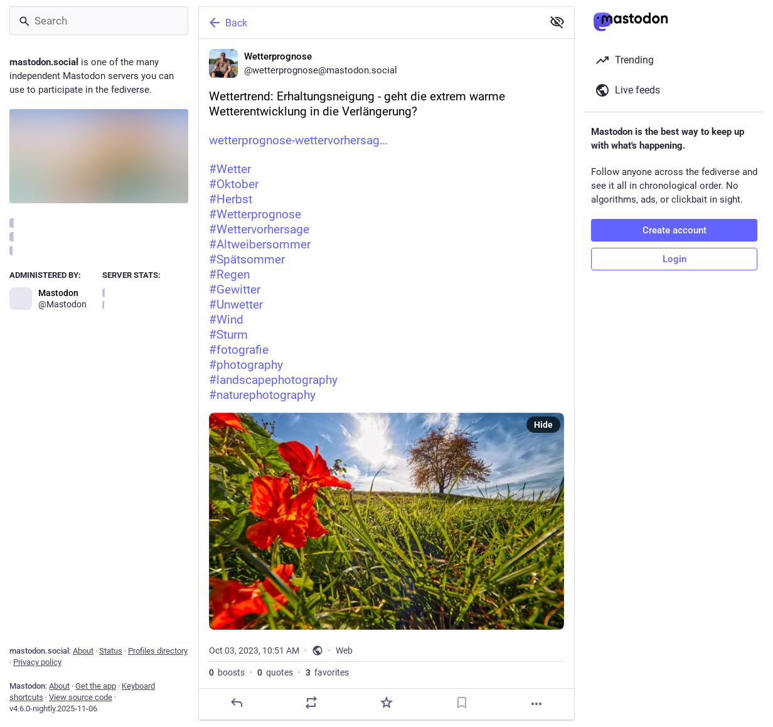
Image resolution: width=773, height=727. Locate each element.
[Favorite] (386, 702)
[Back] (369, 22)
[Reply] (236, 702)
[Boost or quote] (311, 702)
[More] (536, 703)
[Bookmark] (461, 702)
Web (344, 650)
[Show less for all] (557, 22)
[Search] (98, 20)
